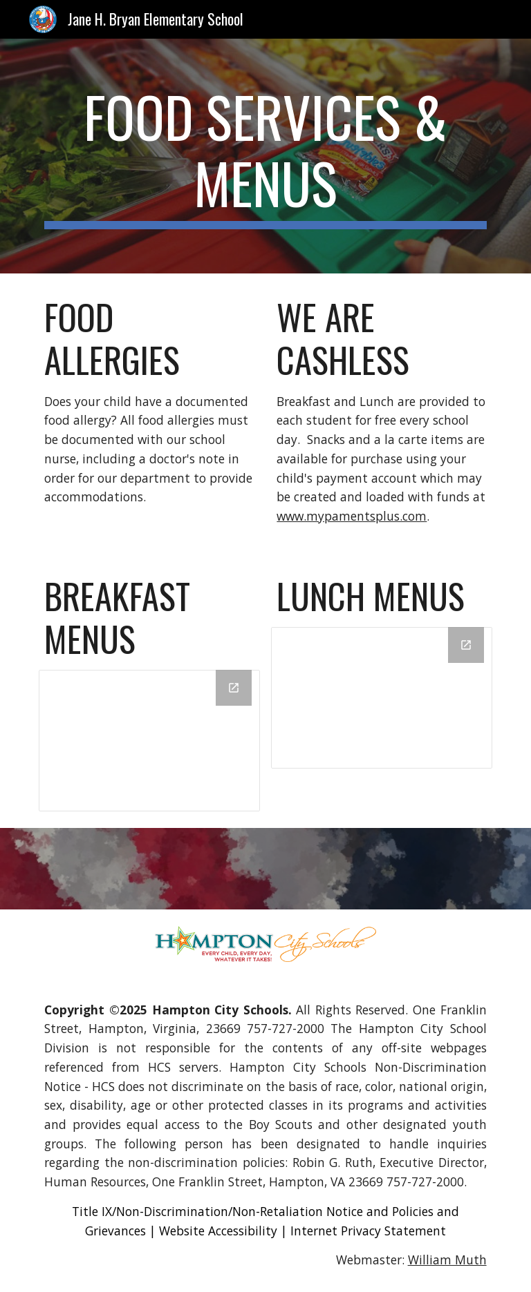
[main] (265, 156)
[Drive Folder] (149, 740)
